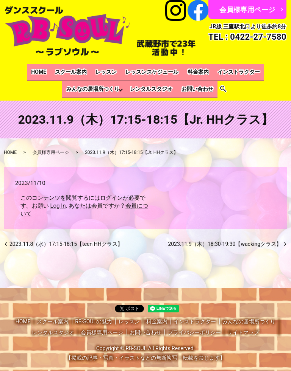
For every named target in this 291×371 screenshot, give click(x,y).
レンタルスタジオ (121, 83)
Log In (58, 197)
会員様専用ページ (247, 10)
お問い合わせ (164, 83)
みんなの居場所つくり (251, 70)
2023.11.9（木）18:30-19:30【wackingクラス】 (225, 236)
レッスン (76, 70)
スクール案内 (44, 70)
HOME (15, 70)
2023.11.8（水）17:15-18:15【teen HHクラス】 (66, 236)
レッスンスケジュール (118, 70)
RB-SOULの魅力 (93, 313)
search (188, 83)
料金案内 (161, 70)
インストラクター (198, 70)
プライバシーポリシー (194, 324)
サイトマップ (243, 324)
